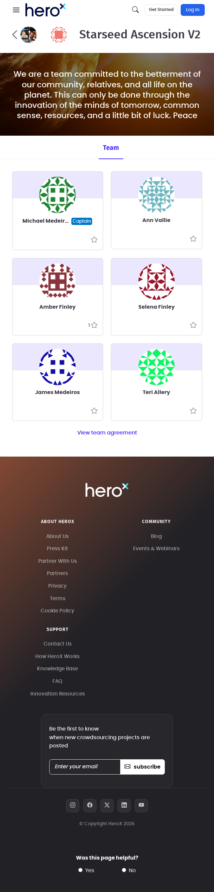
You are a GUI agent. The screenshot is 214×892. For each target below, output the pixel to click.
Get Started (161, 10)
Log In (192, 10)
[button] (16, 10)
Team (111, 148)
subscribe (142, 767)
